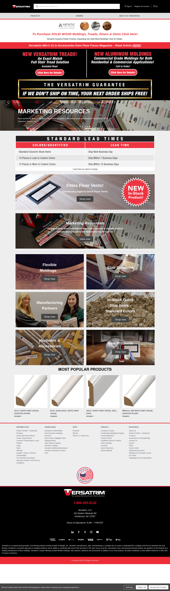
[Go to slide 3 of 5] (85, 153)
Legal (18, 472)
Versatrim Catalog (51, 472)
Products (35, 16)
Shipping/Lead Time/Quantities (140, 485)
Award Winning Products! (25, 462)
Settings (129, 587)
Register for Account (141, 6)
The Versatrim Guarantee (25, 485)
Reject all (142, 587)
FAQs (131, 472)
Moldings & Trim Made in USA (140, 480)
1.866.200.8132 (85, 529)
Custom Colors (106, 465)
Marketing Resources (136, 477)
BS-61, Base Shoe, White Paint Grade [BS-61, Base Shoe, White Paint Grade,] (64, 439)
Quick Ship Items (107, 475)
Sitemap (19, 477)
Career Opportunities (24, 465)
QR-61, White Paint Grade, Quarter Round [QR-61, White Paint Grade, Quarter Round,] (26, 439)
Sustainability (21, 482)
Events (131, 470)
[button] (42, 63)
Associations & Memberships (139, 465)
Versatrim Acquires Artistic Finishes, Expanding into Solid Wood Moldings (77, 39)
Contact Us (133, 467)
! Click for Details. (115, 39)
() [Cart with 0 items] (155, 6)
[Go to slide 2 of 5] (82, 153)
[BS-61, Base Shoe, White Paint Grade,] (67, 418)
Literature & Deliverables (54, 458)
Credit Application (107, 462)
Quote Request (106, 477)
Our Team (132, 482)
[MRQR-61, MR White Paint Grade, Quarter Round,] (139, 418)
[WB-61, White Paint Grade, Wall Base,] (103, 418)
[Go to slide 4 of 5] (87, 153)
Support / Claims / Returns (26, 480)
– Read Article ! (85, 45)
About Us (132, 458)
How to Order (134, 475)
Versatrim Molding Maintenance (56, 475)
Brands (79, 16)
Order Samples (106, 470)
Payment (104, 472)
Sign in (129, 6)
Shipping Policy (50, 467)
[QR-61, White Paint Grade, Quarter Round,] (31, 418)
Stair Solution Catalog (53, 470)
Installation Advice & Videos (111, 467)
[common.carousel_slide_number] (85, 129)
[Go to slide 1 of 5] (80, 153)
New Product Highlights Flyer (55, 465)
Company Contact (107, 458)
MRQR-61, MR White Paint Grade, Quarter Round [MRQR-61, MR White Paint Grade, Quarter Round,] (137, 439)
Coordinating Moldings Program (112, 460)
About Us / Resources (129, 16)
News (18, 475)
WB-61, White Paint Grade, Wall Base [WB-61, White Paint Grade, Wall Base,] (101, 439)
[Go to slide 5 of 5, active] (89, 153)
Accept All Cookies (158, 587)
